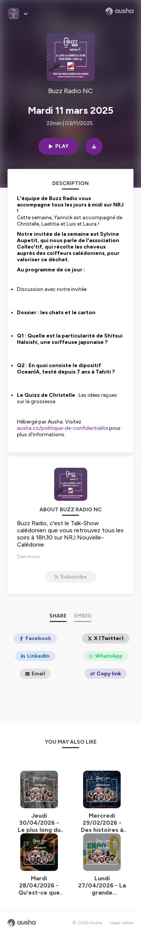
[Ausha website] (119, 11)
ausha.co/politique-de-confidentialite (62, 428)
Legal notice (121, 922)
